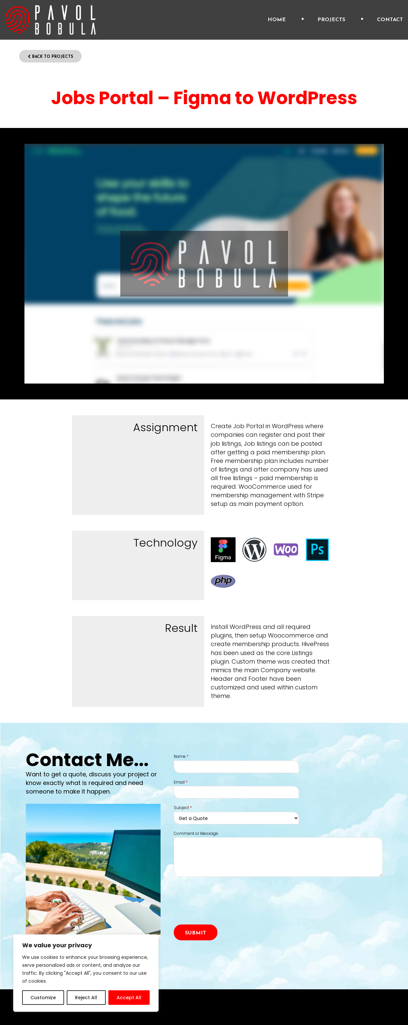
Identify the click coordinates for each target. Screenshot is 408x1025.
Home (277, 19)
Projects (331, 19)
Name (181, 756)
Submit (195, 933)
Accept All (129, 997)
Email (181, 782)
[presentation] (224, 908)
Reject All (86, 997)
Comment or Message (196, 833)
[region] (86, 973)
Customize (43, 997)
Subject (183, 807)
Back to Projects (50, 57)
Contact (390, 19)
